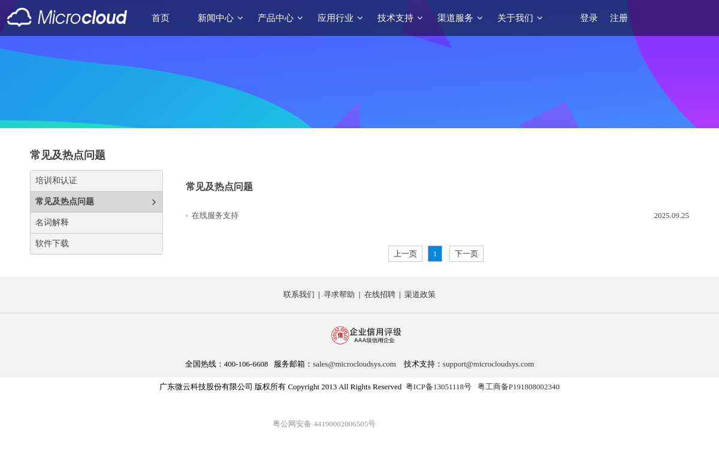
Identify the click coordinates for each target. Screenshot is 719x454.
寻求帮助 (339, 294)
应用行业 (340, 18)
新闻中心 (220, 18)
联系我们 (299, 294)
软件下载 (52, 243)
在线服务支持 (215, 215)
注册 (619, 18)
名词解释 (52, 222)
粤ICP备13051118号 (439, 386)
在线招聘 (379, 294)
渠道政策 (420, 294)
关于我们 (520, 18)
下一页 (466, 253)
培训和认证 (56, 180)
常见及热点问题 (64, 201)
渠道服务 (460, 18)
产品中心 (280, 18)
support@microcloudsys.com (488, 363)
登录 (589, 18)
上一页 (405, 253)
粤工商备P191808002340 (519, 386)
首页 (161, 18)
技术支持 (400, 18)
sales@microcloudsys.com (354, 363)
